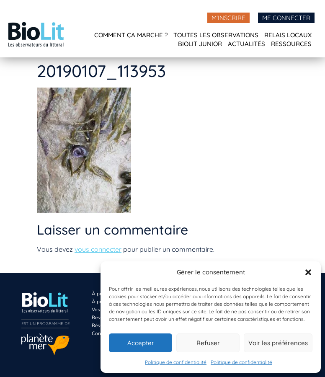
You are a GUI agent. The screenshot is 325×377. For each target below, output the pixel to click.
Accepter (140, 343)
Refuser (208, 343)
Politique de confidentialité (175, 362)
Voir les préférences (278, 343)
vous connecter (98, 249)
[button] (308, 272)
